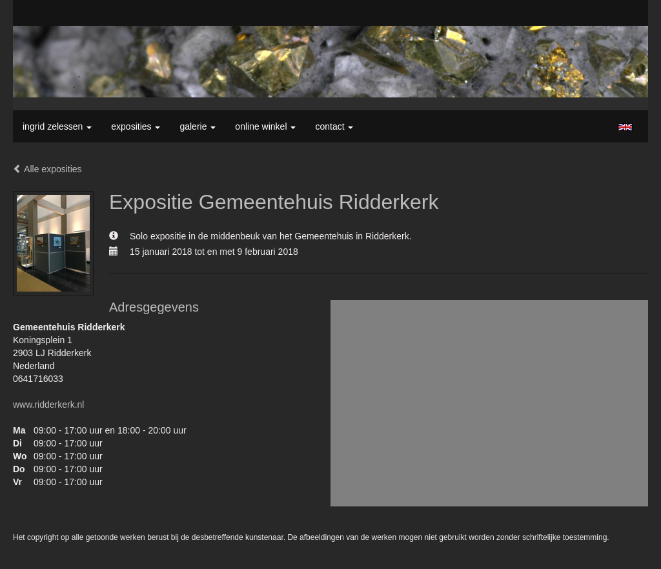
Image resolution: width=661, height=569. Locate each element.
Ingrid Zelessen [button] (57, 126)
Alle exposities (47, 169)
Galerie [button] (197, 126)
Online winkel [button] (265, 126)
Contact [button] (334, 126)
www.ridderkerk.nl (48, 404)
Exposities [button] (135, 126)
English (625, 127)
